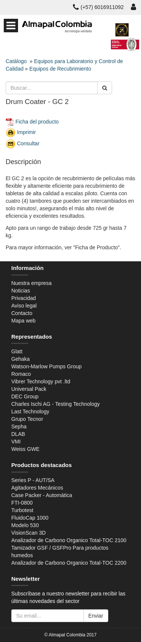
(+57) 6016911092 (98, 7)
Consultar (28, 143)
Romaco (21, 374)
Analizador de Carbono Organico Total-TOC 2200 (68, 563)
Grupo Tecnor (27, 419)
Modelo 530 (25, 525)
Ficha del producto (37, 121)
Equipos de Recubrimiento (60, 69)
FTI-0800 (22, 503)
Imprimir (26, 132)
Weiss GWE (25, 449)
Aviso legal (23, 306)
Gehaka (20, 359)
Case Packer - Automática (41, 495)
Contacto (21, 313)
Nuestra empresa (31, 283)
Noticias (20, 291)
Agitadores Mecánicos (37, 488)
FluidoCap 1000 (30, 518)
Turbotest (22, 510)
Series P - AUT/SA (33, 480)
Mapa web (23, 321)
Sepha (18, 426)
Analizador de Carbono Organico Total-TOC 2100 (68, 540)
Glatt (17, 351)
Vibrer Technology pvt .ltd (40, 381)
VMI (16, 442)
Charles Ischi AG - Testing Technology (55, 404)
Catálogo (16, 61)
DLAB (18, 434)
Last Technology (30, 411)
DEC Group (24, 396)
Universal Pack (28, 389)
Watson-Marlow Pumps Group (46, 366)
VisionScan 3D (28, 533)
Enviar (95, 616)
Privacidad (23, 298)
